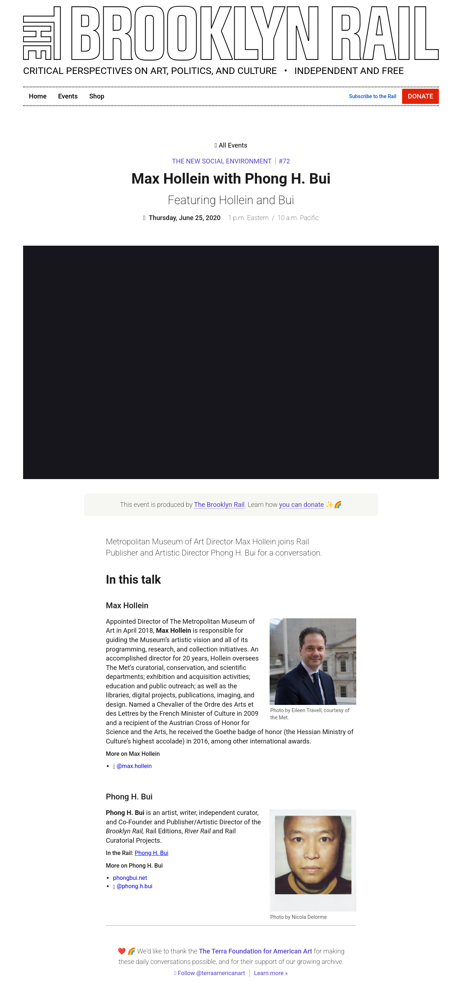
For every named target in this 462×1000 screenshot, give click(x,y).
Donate (420, 96)
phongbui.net (130, 877)
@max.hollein (134, 766)
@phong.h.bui (134, 886)
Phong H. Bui (151, 853)
